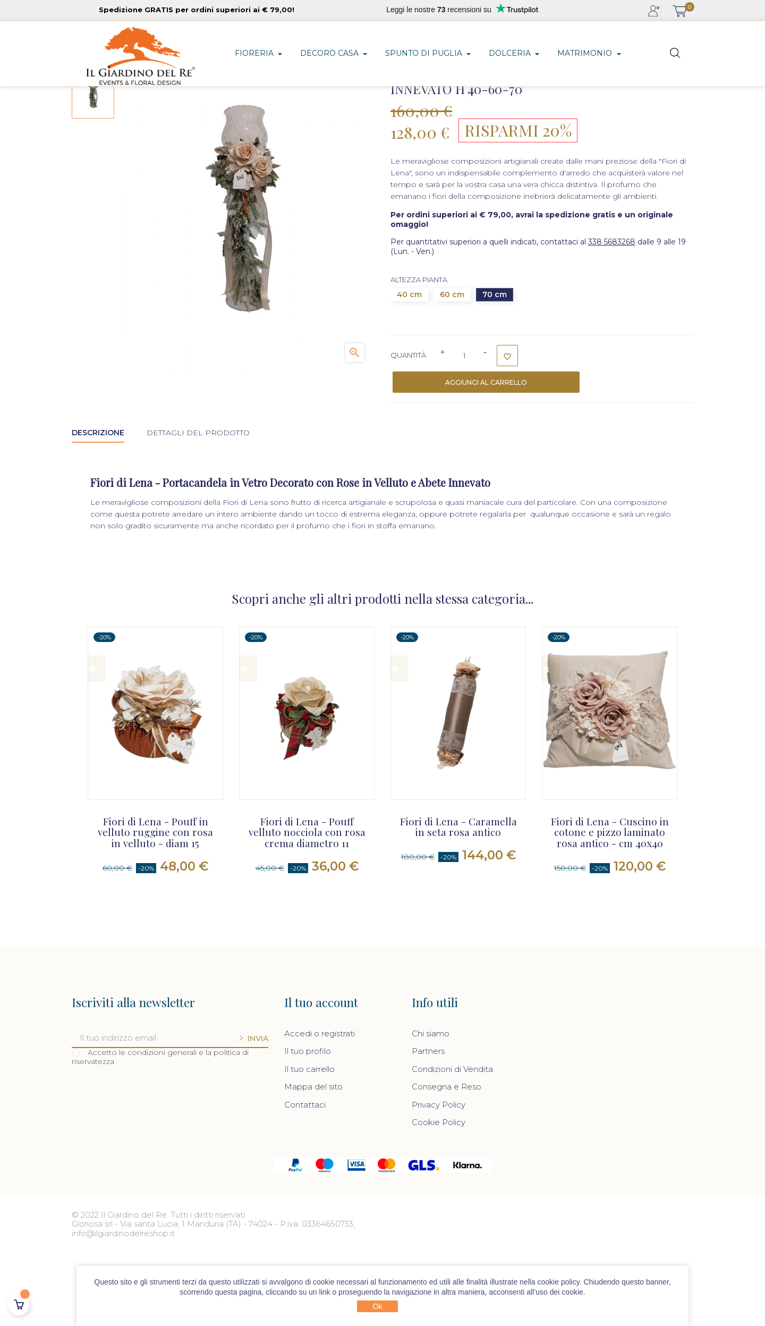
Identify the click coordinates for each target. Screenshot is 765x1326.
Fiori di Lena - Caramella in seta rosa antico (458, 898)
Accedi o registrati (319, 1105)
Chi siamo (430, 1105)
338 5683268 (611, 313)
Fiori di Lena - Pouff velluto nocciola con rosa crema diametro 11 (307, 904)
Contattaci (305, 1176)
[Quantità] (464, 427)
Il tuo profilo (307, 1122)
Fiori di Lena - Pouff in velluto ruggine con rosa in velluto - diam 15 (155, 904)
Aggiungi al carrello (486, 454)
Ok (377, 1306)
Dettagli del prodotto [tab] (198, 504)
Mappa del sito (313, 1158)
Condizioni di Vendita (452, 1140)
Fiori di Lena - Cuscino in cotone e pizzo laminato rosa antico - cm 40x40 (610, 904)
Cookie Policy (438, 1193)
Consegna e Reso (446, 1158)
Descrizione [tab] (98, 504)
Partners (428, 1122)
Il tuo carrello (309, 1140)
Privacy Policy (438, 1176)
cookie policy (559, 1282)
